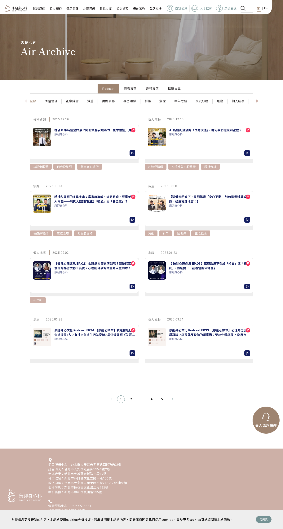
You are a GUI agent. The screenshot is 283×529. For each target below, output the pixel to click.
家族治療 (64, 233)
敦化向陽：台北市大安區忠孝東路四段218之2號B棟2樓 (87, 483)
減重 (151, 233)
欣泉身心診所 (92, 166)
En (266, 8)
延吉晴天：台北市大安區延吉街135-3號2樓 (79, 469)
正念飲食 (202, 233)
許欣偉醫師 (156, 166)
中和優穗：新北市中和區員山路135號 (75, 492)
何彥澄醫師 (66, 166)
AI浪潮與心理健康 (185, 166)
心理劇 (38, 300)
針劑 (166, 233)
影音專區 (130, 89)
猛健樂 (182, 233)
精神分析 (213, 166)
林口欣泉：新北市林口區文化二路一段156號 (80, 478)
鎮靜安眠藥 (41, 166)
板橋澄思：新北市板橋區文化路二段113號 (78, 487)
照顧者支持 (87, 233)
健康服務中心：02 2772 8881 (69, 506)
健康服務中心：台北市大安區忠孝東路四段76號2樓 (84, 465)
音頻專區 (152, 89)
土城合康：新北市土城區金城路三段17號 (77, 474)
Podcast (108, 89)
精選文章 (174, 89)
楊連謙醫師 (41, 233)
